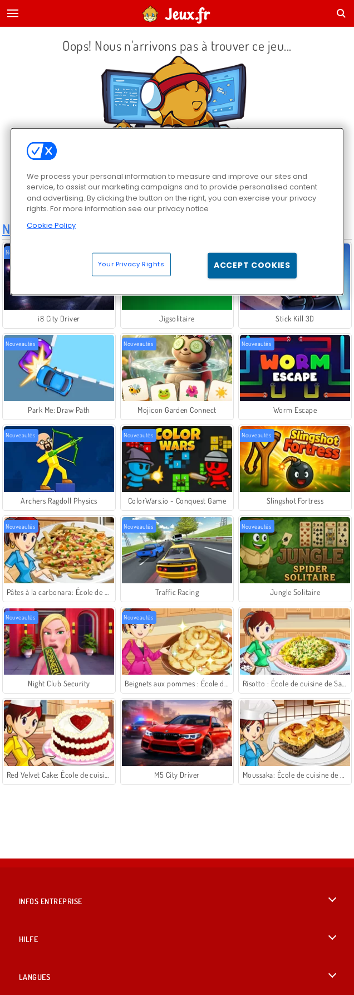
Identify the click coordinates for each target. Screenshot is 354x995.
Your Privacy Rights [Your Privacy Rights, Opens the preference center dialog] (131, 264)
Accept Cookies (252, 265)
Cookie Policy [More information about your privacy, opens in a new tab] (51, 225)
